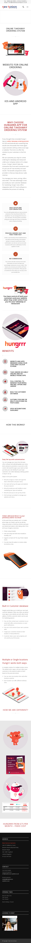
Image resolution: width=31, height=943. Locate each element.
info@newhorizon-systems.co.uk (10, 874)
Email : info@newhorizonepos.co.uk (15, 2)
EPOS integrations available (18, 409)
